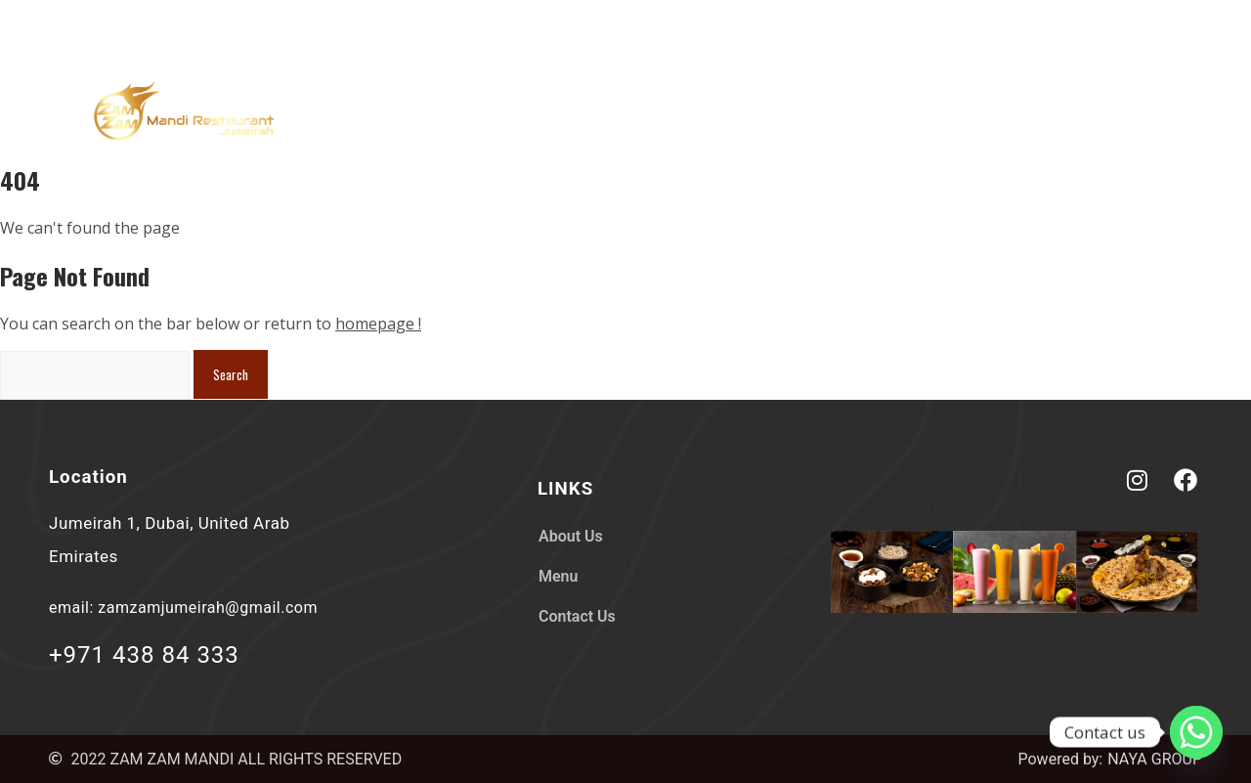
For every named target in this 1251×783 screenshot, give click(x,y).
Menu (1000, 113)
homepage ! (378, 323)
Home (786, 113)
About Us (894, 113)
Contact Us (1115, 113)
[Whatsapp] (1196, 732)
